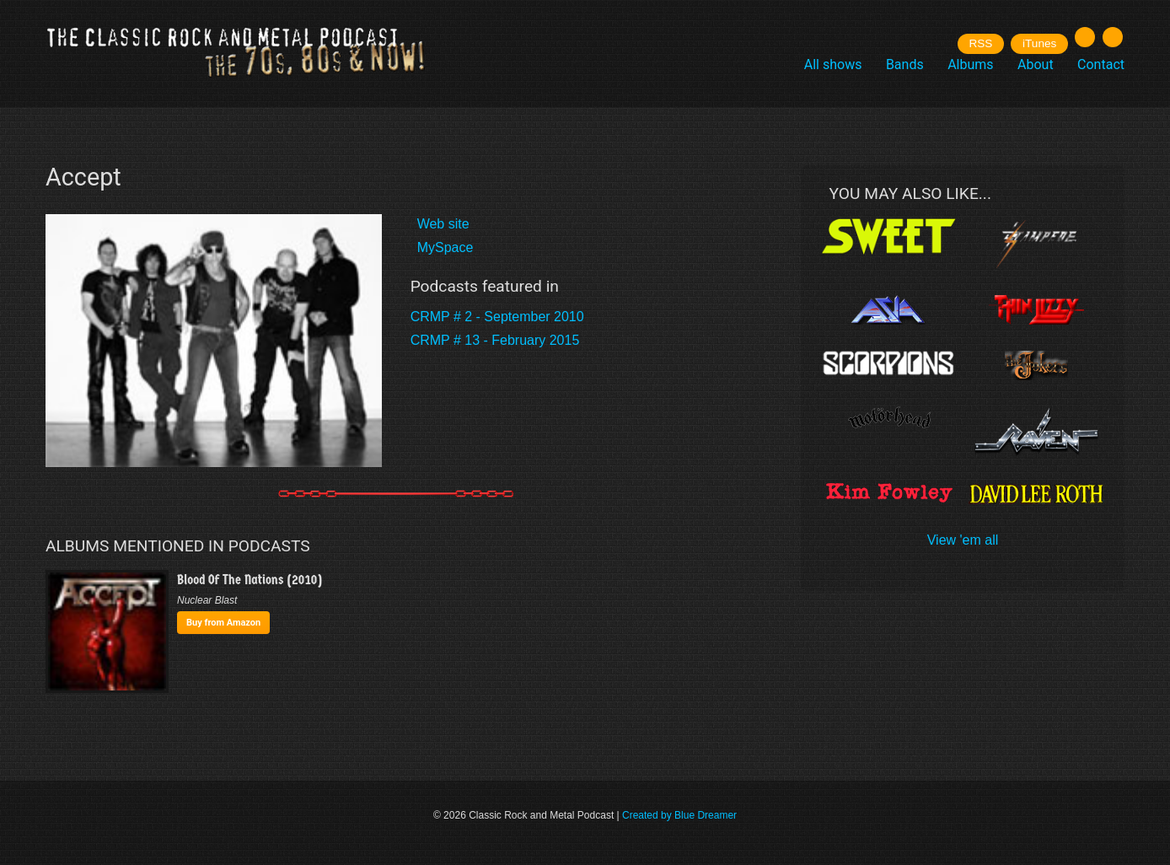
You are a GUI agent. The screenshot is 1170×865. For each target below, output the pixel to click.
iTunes (1039, 43)
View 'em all (963, 540)
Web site (443, 224)
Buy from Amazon (223, 622)
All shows (833, 64)
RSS (980, 43)
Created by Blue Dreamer (679, 815)
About (1035, 64)
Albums (970, 64)
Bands (905, 64)
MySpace (445, 247)
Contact (1100, 64)
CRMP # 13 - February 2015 (495, 340)
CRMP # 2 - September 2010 (497, 316)
